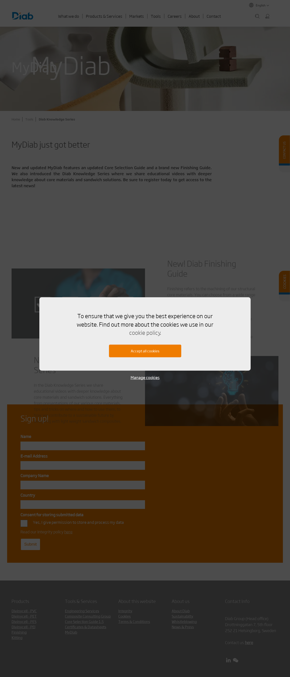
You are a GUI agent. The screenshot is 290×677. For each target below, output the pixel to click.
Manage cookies (145, 377)
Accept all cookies (145, 351)
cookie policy (144, 332)
